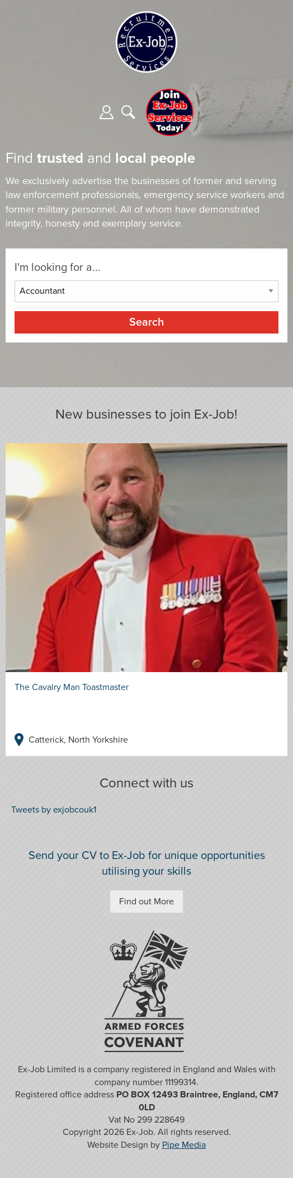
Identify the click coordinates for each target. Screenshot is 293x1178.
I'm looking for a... (58, 267)
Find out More (146, 901)
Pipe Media (184, 1145)
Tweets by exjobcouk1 (53, 809)
